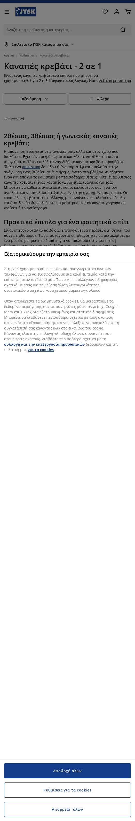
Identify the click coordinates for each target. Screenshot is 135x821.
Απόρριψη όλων (67, 809)
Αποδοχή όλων (67, 770)
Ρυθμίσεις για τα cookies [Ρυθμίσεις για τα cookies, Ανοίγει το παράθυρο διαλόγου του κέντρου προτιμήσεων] (67, 790)
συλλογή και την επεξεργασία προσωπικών (44, 344)
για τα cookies (41, 349)
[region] (67, 533)
